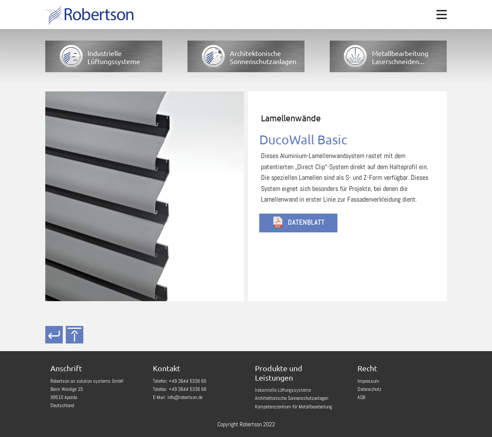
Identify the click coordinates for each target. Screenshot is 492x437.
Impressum (368, 381)
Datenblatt (298, 222)
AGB (361, 397)
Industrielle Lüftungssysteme (283, 390)
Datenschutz (369, 389)
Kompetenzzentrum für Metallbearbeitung (293, 406)
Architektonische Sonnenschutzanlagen (291, 398)
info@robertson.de (184, 397)
